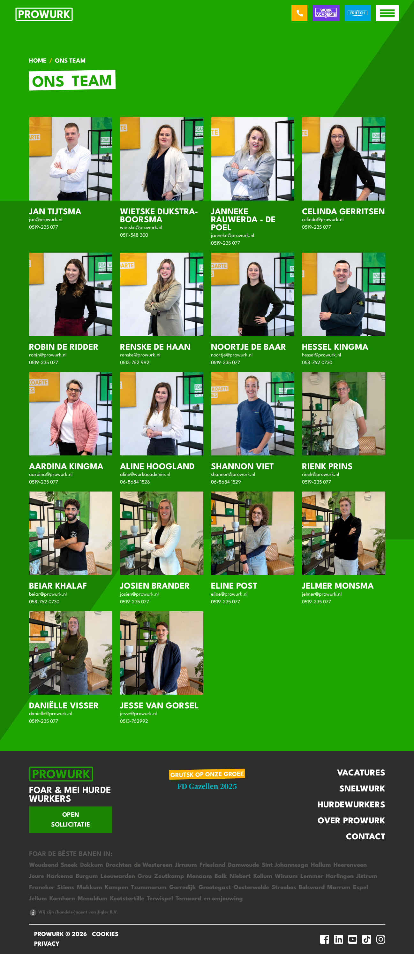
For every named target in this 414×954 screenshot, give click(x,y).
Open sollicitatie (70, 820)
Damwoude (243, 865)
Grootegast (215, 887)
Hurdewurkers (351, 805)
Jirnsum (186, 865)
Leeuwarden (118, 876)
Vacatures (361, 773)
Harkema (60, 876)
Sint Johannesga (285, 865)
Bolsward (312, 887)
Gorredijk (182, 887)
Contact (365, 837)
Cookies (105, 934)
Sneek (69, 865)
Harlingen (340, 876)
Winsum (286, 876)
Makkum (89, 887)
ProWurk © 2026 (60, 934)
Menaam (199, 876)
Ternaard (188, 899)
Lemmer (311, 876)
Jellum (38, 899)
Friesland (212, 865)
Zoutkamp (169, 876)
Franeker (42, 887)
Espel (360, 887)
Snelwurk (362, 789)
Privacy (46, 944)
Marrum (338, 887)
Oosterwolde (251, 887)
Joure (36, 876)
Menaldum (93, 899)
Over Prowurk (351, 821)
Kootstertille (127, 899)
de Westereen (153, 865)
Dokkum (91, 865)
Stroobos (284, 887)
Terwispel (160, 899)
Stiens (65, 887)
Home (38, 61)
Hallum (321, 865)
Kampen (116, 887)
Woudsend (43, 865)
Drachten (119, 865)
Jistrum (366, 876)
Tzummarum (149, 887)
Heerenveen (350, 865)
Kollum (262, 876)
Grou (145, 876)
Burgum (87, 876)
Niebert (240, 876)
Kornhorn (62, 899)
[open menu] (387, 13)
